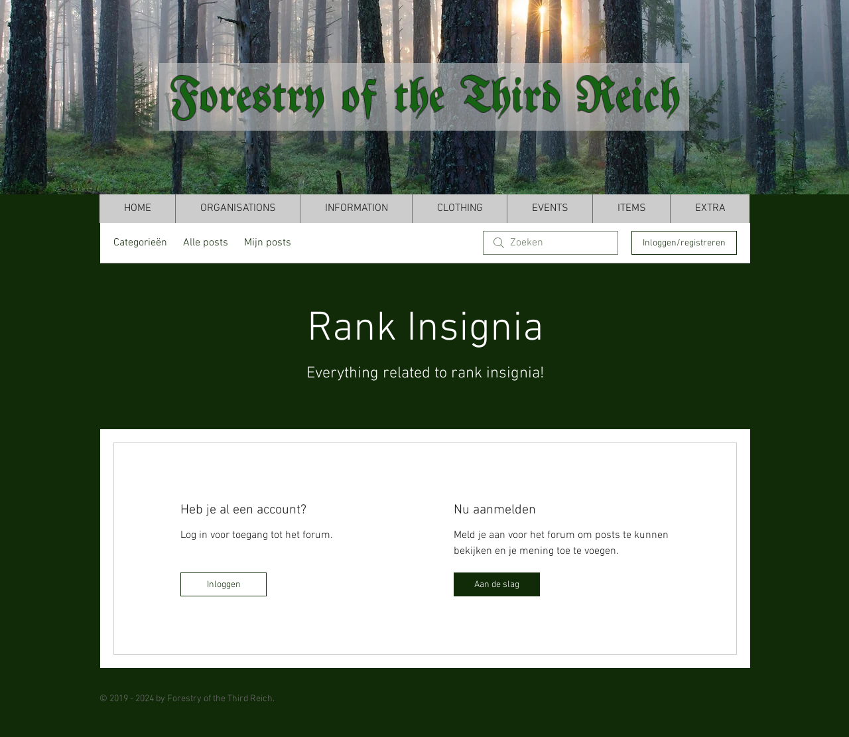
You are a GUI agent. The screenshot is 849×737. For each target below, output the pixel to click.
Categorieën (140, 242)
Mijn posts (267, 242)
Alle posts (205, 242)
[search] (550, 243)
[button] (237, 208)
